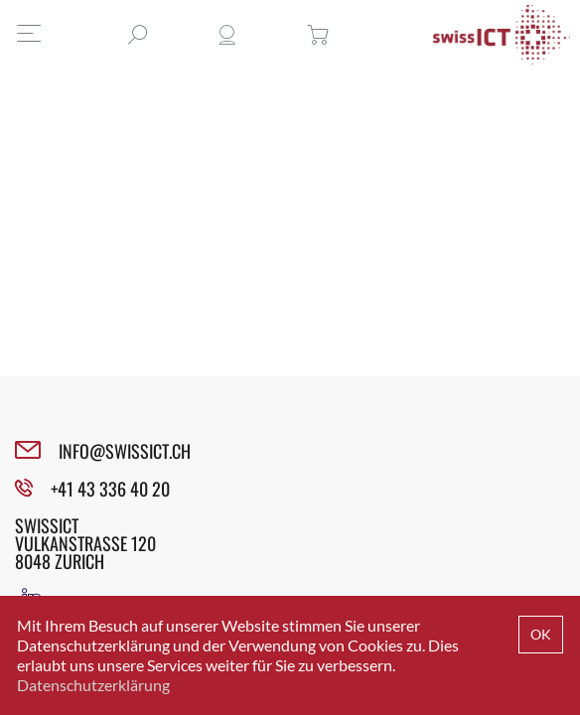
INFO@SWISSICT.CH (125, 451)
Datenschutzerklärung (93, 684)
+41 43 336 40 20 (110, 489)
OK (540, 634)
